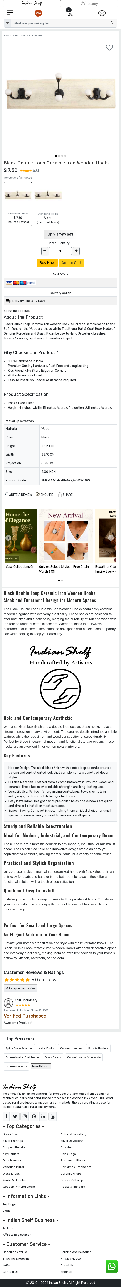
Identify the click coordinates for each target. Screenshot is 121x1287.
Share (65, 494)
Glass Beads (53, 1057)
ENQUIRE (44, 494)
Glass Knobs (11, 1173)
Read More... (40, 1066)
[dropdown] (7, 23)
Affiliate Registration (17, 1234)
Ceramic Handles (71, 1048)
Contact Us (10, 1271)
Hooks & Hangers (73, 1186)
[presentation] (8, 538)
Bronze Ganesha (16, 1066)
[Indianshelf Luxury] (89, 3)
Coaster (66, 1147)
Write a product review (20, 988)
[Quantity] (60, 251)
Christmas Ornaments (76, 1167)
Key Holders (11, 1154)
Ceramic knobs (71, 1173)
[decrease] (44, 251)
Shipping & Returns (16, 1258)
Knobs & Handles (14, 1180)
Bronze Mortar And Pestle (22, 1057)
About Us (67, 1265)
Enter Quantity (59, 243)
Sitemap (66, 1271)
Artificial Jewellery (73, 1134)
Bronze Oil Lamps (73, 1180)
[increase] (76, 251)
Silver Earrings (13, 1140)
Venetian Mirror (13, 1167)
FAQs (6, 1265)
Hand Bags (68, 1154)
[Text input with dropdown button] (64, 23)
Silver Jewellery (72, 1140)
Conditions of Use (15, 1252)
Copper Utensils (14, 1147)
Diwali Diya (10, 1134)
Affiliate (8, 1228)
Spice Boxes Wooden (19, 1048)
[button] (56, 156)
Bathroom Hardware (28, 35)
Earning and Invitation (76, 1252)
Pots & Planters (98, 1048)
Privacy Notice (71, 1258)
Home (7, 35)
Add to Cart (71, 263)
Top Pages (10, 1204)
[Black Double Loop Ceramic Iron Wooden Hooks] (60, 96)
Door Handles (12, 1160)
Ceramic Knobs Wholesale (84, 1057)
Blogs (6, 1210)
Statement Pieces (73, 1160)
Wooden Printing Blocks (19, 1186)
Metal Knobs (46, 1048)
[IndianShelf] (32, 3)
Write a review (18, 494)
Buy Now (47, 263)
